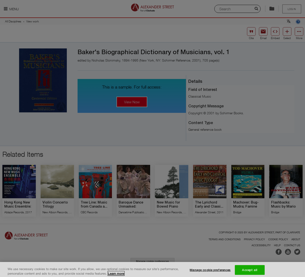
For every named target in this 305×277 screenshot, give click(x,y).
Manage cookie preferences (210, 272)
